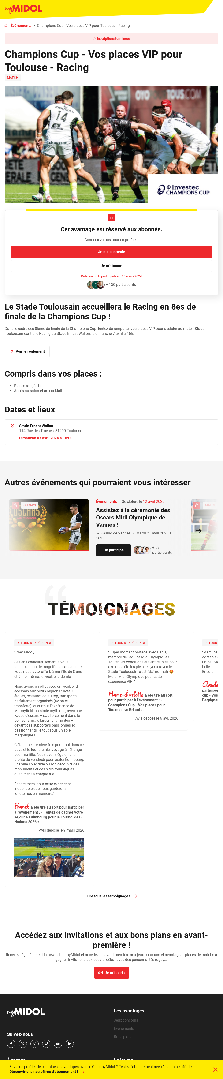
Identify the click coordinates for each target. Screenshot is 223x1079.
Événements (21, 25)
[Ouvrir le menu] (216, 7)
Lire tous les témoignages (112, 896)
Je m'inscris (111, 972)
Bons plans (123, 1036)
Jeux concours (126, 1020)
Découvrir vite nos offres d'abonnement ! (46, 1071)
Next (218, 761)
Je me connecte (111, 252)
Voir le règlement (27, 351)
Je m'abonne (111, 266)
